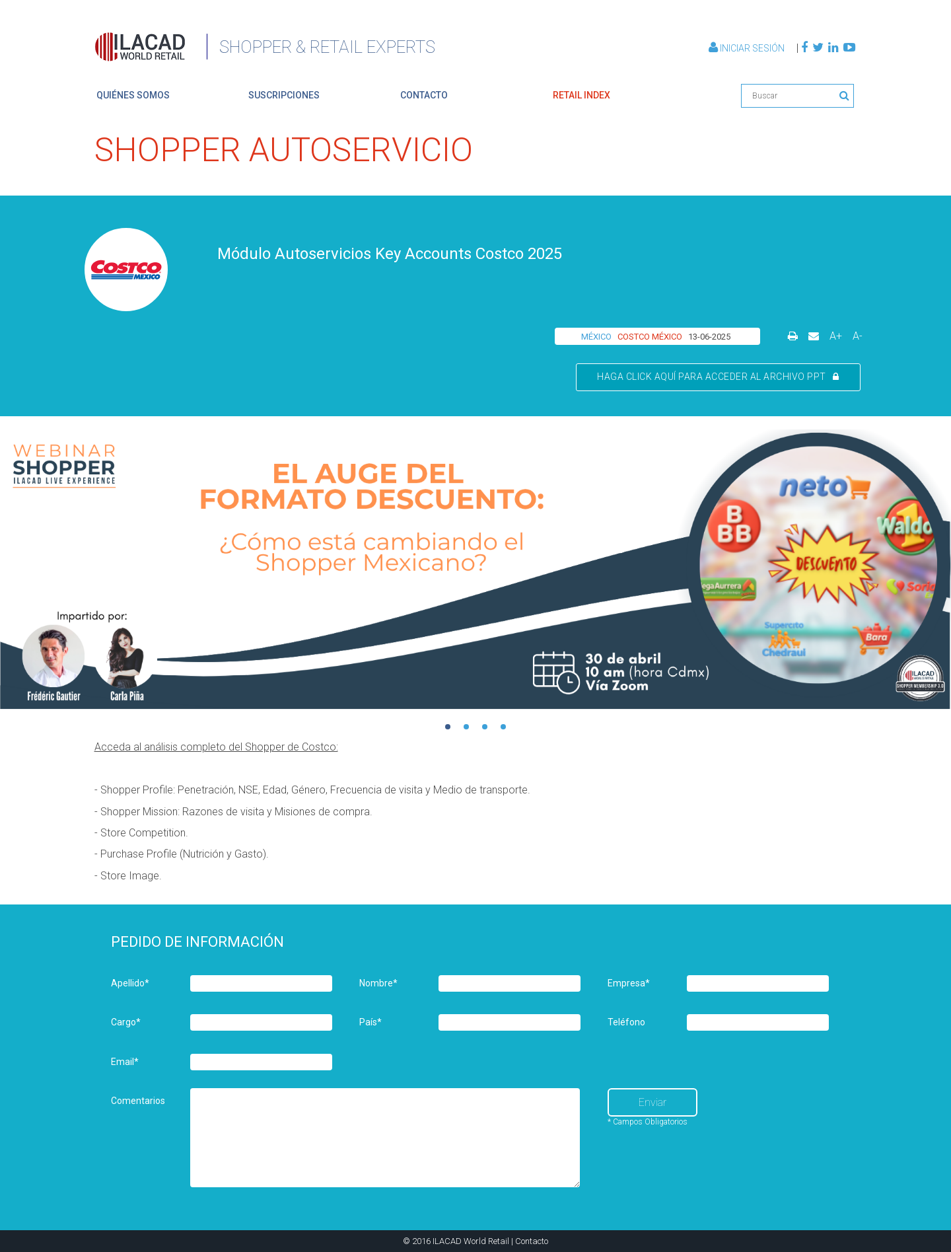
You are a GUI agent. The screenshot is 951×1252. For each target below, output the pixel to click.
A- (858, 336)
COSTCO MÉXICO (649, 337)
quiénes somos (133, 95)
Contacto (531, 1241)
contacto (424, 95)
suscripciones (284, 95)
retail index (581, 95)
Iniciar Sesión (748, 48)
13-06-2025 (709, 337)
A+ (835, 336)
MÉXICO (596, 337)
